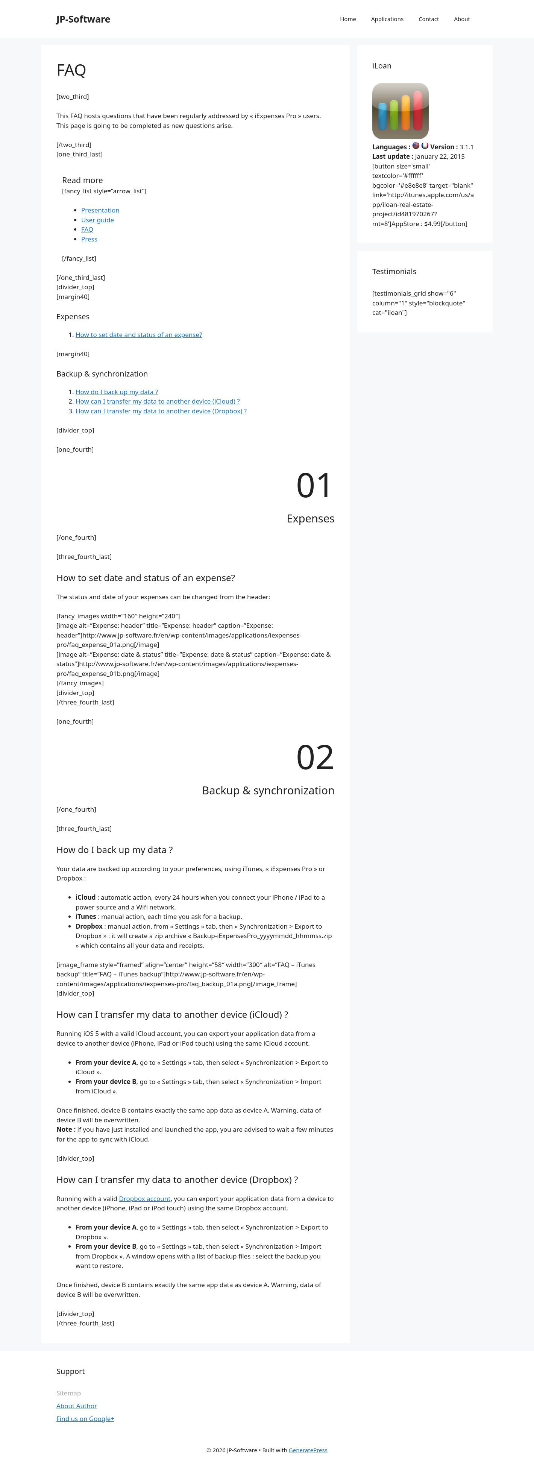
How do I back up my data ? (117, 391)
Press (89, 239)
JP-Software (83, 18)
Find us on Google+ (85, 1418)
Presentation (100, 210)
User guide (97, 220)
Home (348, 19)
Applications (387, 19)
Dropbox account (144, 1198)
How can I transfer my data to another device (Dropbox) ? (161, 411)
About (462, 19)
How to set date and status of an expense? (139, 334)
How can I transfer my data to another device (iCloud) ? (158, 401)
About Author (76, 1405)
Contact (429, 19)
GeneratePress (308, 1450)
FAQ (87, 229)
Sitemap (68, 1393)
